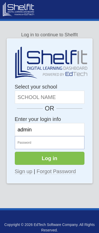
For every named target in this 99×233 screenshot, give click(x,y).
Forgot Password (56, 171)
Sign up (23, 171)
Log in (49, 158)
